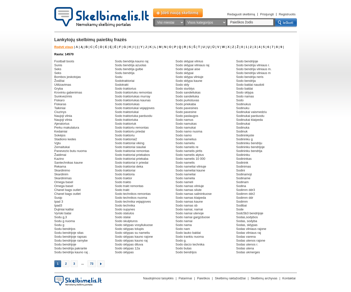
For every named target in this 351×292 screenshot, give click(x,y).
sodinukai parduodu (250, 116)
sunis (58, 65)
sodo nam (183, 229)
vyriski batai (62, 213)
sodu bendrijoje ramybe (71, 240)
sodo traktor (123, 178)
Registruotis (287, 14)
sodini (240, 170)
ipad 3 (58, 201)
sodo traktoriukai (127, 112)
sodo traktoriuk (125, 123)
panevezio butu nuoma (70, 151)
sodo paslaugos (187, 116)
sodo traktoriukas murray (132, 96)
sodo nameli (184, 182)
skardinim (61, 174)
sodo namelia (185, 178)
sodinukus (243, 104)
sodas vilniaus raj (248, 233)
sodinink (242, 162)
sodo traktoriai (125, 170)
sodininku (243, 155)
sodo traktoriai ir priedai (131, 162)
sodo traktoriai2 (126, 139)
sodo (240, 100)
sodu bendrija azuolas (130, 65)
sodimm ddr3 (245, 190)
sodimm (242, 201)
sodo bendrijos (186, 252)
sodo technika (125, 205)
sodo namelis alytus (190, 155)
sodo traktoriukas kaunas (133, 100)
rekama (60, 166)
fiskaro (59, 100)
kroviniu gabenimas (68, 92)
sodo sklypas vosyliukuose (134, 225)
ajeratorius (61, 123)
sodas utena (245, 248)
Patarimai (185, 278)
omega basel (63, 182)
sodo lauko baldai (188, 233)
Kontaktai (288, 278)
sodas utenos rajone (250, 240)
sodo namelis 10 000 (190, 158)
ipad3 (58, 205)
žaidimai (60, 155)
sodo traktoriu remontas (132, 127)
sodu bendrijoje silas (69, 233)
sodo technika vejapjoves (133, 201)
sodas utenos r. (247, 244)
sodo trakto (123, 182)
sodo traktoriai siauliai (130, 147)
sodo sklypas (124, 252)
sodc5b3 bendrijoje (249, 213)
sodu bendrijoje (65, 244)
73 (91, 263)
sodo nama (184, 225)
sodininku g (244, 139)
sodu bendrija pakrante (70, 248)
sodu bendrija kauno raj (131, 61)
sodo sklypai (185, 73)
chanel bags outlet (67, 190)
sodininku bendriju (249, 143)
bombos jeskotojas (67, 77)
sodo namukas (186, 123)
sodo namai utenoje (190, 213)
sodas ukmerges (248, 252)
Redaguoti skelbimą (241, 14)
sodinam (242, 182)
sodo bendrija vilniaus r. (253, 65)
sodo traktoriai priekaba (131, 158)
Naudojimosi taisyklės (158, 278)
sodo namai (184, 221)
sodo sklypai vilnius (189, 61)
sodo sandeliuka (187, 96)
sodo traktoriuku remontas (133, 92)
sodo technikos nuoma (131, 197)
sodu (118, 77)
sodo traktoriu (125, 135)
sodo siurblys (185, 88)
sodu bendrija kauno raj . (72, 252)
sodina (241, 186)
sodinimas (243, 166)
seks (57, 69)
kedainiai (61, 131)
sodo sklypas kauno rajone (134, 236)
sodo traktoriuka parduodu (133, 116)
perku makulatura (66, 127)
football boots (64, 61)
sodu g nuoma (64, 221)
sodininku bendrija (249, 151)
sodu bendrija (124, 73)
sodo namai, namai (189, 209)
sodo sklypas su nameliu (132, 233)
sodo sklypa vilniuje (189, 77)
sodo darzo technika (190, 244)
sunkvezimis (63, 96)
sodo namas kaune (189, 201)
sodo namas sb (186, 205)
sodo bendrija (246, 81)
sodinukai (243, 123)
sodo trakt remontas (129, 186)
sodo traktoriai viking (129, 143)
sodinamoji (244, 174)
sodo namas (245, 96)
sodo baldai (244, 88)
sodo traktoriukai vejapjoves (135, 108)
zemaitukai (62, 147)
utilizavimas (62, 84)
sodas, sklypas (246, 225)
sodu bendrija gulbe (129, 69)
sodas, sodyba (246, 221)
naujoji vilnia (63, 116)
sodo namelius (186, 139)
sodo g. (181, 240)
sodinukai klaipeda (249, 120)
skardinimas (63, 178)
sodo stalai (122, 217)
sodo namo (184, 135)
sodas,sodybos (247, 217)
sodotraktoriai (124, 81)
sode (240, 209)
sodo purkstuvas (187, 100)
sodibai (241, 205)
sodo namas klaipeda (191, 197)
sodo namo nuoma (189, 131)
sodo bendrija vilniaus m (253, 73)
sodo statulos (124, 213)
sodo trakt (122, 190)
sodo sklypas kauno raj (131, 240)
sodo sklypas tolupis (129, 229)
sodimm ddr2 (245, 194)
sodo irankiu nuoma (190, 236)
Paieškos (203, 278)
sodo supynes (125, 209)
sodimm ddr (244, 197)
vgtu (57, 143)
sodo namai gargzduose (193, 217)
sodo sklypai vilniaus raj (192, 65)
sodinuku (242, 108)
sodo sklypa (245, 92)
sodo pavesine (186, 112)
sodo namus (184, 120)
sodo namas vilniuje (190, 186)
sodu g (59, 225)
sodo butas (184, 248)
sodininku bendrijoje (250, 147)
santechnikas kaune (68, 162)
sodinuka (242, 127)
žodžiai (59, 81)
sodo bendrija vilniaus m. (254, 69)
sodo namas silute (189, 190)
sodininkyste (245, 135)
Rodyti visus (63, 47)
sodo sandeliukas (188, 92)
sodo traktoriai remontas (132, 151)
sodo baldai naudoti (250, 84)
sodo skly (182, 84)
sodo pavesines (187, 108)
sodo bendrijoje (247, 61)
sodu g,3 (60, 217)
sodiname (243, 178)
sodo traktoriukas (127, 104)
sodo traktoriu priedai (130, 131)
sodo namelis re (187, 147)
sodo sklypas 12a (127, 248)
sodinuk (242, 131)
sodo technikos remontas (133, 194)
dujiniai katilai (64, 209)
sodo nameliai (185, 174)
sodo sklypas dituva (129, 244)
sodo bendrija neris (249, 77)
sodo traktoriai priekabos (132, 155)
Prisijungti (267, 14)
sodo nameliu (185, 143)
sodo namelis (185, 162)
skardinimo (62, 170)
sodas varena (246, 236)
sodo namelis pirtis (189, 151)
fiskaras (60, 104)
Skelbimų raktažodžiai (230, 278)
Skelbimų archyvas (264, 278)
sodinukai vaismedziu (251, 112)
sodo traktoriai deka (129, 166)
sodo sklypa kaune (189, 81)
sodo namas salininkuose (194, 194)
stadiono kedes (65, 139)
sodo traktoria (125, 174)
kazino (59, 158)
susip (58, 197)
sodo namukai (186, 127)
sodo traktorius (125, 88)
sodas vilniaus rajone (251, 229)
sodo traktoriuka (126, 120)
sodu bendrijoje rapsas (70, 236)
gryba (58, 88)
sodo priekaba (186, 104)
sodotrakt (121, 84)
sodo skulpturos (126, 221)
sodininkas (244, 158)
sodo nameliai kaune (190, 170)
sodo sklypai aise (188, 69)
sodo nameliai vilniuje (191, 166)
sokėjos (60, 135)
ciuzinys (60, 112)
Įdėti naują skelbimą (179, 13)
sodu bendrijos (65, 229)
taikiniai (60, 108)
